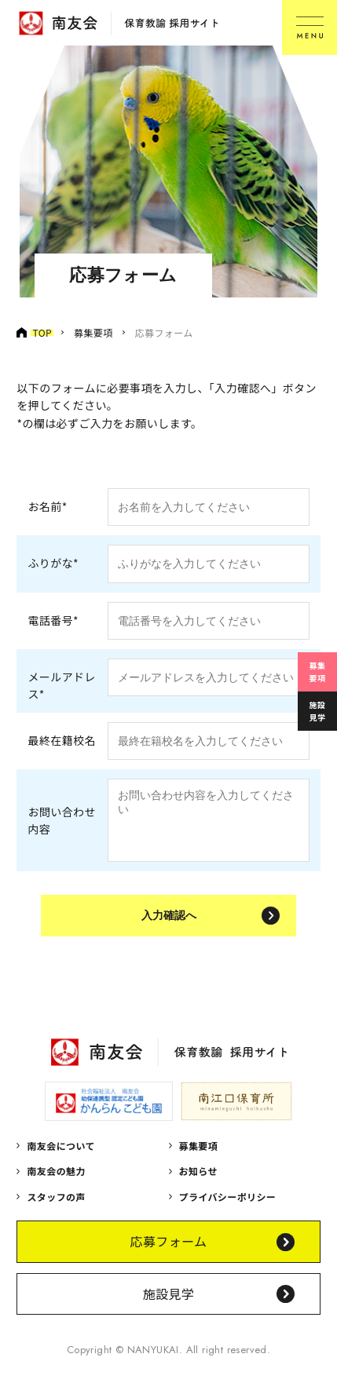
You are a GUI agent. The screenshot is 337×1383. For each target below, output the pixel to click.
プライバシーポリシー (228, 1208)
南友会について (60, 1157)
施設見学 (318, 711)
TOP (42, 332)
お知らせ (198, 1182)
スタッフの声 (56, 1208)
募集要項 (318, 671)
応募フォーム (168, 1252)
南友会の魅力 (56, 1182)
